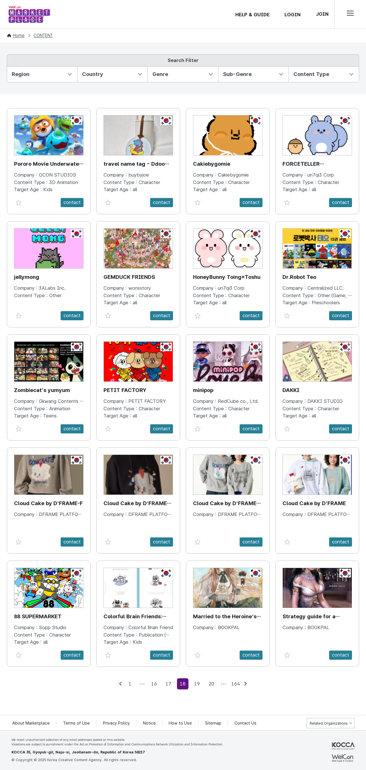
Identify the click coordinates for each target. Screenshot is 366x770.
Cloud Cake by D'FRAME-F (48, 503)
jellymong (26, 277)
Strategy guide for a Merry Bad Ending (309, 617)
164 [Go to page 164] (235, 684)
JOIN (322, 14)
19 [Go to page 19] (197, 684)
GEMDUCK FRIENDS (129, 277)
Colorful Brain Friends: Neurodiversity (133, 617)
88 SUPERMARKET (37, 616)
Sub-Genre (237, 74)
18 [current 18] (183, 684)
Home (19, 35)
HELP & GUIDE (252, 14)
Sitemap (214, 723)
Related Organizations (329, 723)
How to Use (180, 723)
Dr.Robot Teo (299, 277)
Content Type (311, 74)
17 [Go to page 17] (168, 684)
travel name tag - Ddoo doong (134, 164)
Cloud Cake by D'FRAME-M (136, 504)
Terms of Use (76, 723)
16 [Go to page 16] (154, 684)
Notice (149, 723)
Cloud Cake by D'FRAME (314, 503)
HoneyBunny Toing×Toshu (227, 277)
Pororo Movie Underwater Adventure (47, 164)
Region (20, 74)
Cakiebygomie (211, 164)
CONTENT (43, 35)
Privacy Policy (116, 723)
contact (72, 202)
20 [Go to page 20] (211, 684)
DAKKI (291, 390)
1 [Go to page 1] (130, 684)
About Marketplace (31, 723)
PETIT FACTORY (125, 390)
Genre (160, 74)
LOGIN (293, 14)
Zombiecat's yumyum (42, 390)
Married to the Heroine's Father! (225, 617)
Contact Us (246, 723)
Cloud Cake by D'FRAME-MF (226, 504)
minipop (203, 390)
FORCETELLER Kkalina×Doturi (302, 164)
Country (92, 74)
